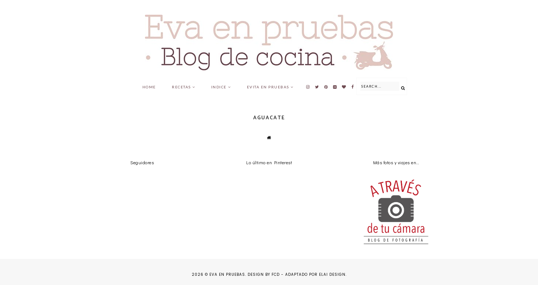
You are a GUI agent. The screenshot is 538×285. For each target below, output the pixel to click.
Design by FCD (264, 274)
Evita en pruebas (268, 87)
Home (149, 87)
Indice (219, 87)
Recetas (181, 87)
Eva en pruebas (227, 274)
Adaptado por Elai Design (315, 274)
